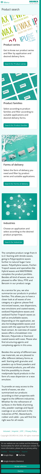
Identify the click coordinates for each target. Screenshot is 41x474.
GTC (22, 431)
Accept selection (21, 466)
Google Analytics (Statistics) (13, 461)
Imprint (15, 431)
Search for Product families (16, 125)
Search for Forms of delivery (16, 184)
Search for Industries (13, 242)
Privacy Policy (31, 431)
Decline (20, 471)
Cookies (4, 451)
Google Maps (8, 455)
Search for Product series (15, 64)
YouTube (21, 455)
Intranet (6, 431)
